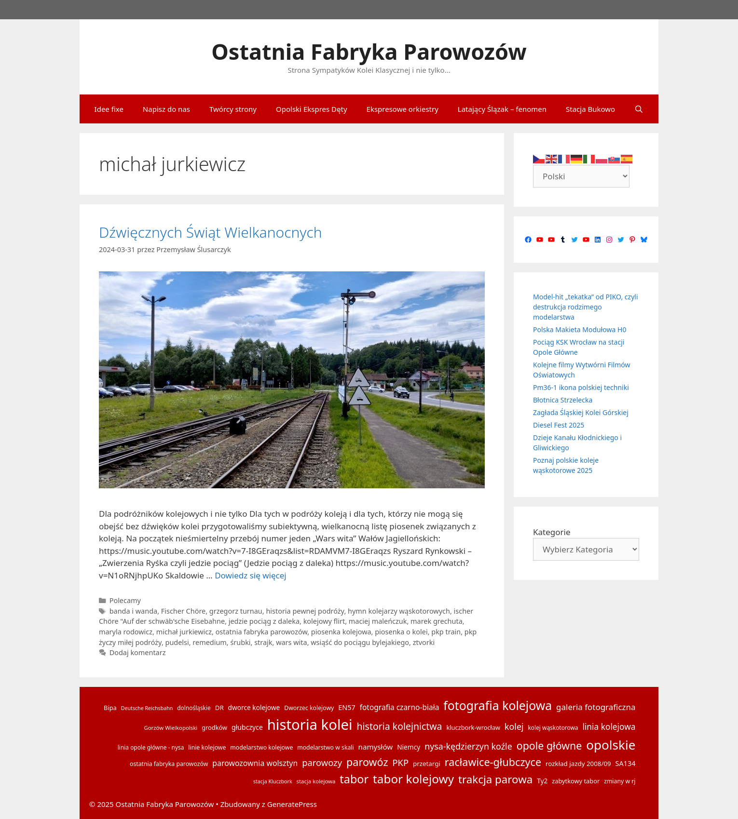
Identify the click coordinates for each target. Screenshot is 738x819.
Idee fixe (109, 109)
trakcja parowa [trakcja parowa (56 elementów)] (495, 779)
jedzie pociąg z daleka (264, 621)
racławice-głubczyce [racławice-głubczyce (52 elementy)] (493, 762)
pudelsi (177, 642)
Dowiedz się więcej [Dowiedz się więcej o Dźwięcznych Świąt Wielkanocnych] (251, 575)
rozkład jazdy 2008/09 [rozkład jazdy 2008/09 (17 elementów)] (578, 763)
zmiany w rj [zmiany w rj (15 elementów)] (619, 781)
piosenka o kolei (401, 631)
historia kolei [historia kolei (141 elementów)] (310, 724)
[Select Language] (581, 176)
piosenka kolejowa (341, 631)
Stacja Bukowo (590, 109)
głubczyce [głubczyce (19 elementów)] (247, 727)
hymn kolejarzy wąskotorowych (399, 611)
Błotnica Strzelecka (562, 399)
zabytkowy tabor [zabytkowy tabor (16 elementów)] (576, 781)
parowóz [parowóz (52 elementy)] (367, 762)
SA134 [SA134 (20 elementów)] (625, 763)
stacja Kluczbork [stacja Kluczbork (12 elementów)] (272, 781)
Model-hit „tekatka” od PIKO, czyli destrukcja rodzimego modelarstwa (585, 307)
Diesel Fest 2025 (558, 425)
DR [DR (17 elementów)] (219, 707)
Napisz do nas (166, 109)
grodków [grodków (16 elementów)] (214, 727)
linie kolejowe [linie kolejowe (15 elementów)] (207, 747)
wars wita (291, 642)
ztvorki (424, 642)
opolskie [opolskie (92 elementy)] (610, 744)
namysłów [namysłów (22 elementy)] (375, 747)
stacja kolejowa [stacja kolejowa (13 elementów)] (316, 781)
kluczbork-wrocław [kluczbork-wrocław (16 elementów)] (473, 727)
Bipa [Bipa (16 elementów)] (110, 707)
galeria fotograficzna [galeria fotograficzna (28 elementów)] (595, 706)
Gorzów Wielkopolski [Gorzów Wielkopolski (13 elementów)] (170, 727)
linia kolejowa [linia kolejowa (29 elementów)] (608, 726)
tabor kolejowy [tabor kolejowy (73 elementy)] (413, 779)
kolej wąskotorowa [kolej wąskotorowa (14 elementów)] (553, 727)
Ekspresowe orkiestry (402, 109)
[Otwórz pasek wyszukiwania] (639, 108)
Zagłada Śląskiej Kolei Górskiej (581, 412)
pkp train (446, 631)
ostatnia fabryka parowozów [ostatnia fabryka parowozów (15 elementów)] (169, 764)
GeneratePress (292, 804)
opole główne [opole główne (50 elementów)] (549, 745)
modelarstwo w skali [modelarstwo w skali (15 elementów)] (325, 747)
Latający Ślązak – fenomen (502, 109)
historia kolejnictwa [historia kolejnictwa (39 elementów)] (399, 726)
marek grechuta (436, 621)
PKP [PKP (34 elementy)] (400, 762)
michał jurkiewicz (184, 631)
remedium (209, 642)
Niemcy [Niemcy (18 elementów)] (408, 747)
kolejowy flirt (324, 621)
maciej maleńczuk (378, 621)
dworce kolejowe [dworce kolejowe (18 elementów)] (254, 707)
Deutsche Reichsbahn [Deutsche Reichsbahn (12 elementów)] (147, 708)
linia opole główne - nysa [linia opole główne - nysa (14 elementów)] (151, 747)
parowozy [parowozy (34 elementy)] (322, 762)
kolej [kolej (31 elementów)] (514, 726)
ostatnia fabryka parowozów (262, 631)
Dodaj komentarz (137, 652)
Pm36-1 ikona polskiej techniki (581, 387)
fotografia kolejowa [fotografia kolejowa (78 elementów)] (497, 705)
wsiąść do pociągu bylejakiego (360, 642)
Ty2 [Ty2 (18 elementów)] (542, 780)
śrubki (240, 642)
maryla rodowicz (125, 631)
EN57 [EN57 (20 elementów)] (346, 707)
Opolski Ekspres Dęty (311, 109)
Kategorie (552, 531)
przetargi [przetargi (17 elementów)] (426, 763)
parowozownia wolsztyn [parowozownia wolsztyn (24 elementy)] (255, 763)
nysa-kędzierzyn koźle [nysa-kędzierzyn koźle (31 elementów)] (468, 746)
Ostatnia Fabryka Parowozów (369, 51)
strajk (263, 642)
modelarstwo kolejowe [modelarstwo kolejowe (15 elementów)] (261, 747)
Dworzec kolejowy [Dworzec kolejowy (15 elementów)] (309, 708)
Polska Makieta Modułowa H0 (579, 329)
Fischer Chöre (183, 611)
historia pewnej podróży (305, 611)
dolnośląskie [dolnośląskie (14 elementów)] (193, 708)
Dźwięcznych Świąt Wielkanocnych (210, 232)
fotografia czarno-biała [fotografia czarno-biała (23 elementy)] (399, 707)
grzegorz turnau (235, 611)
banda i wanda (133, 611)
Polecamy (125, 600)
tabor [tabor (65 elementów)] (354, 779)
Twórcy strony (233, 109)
